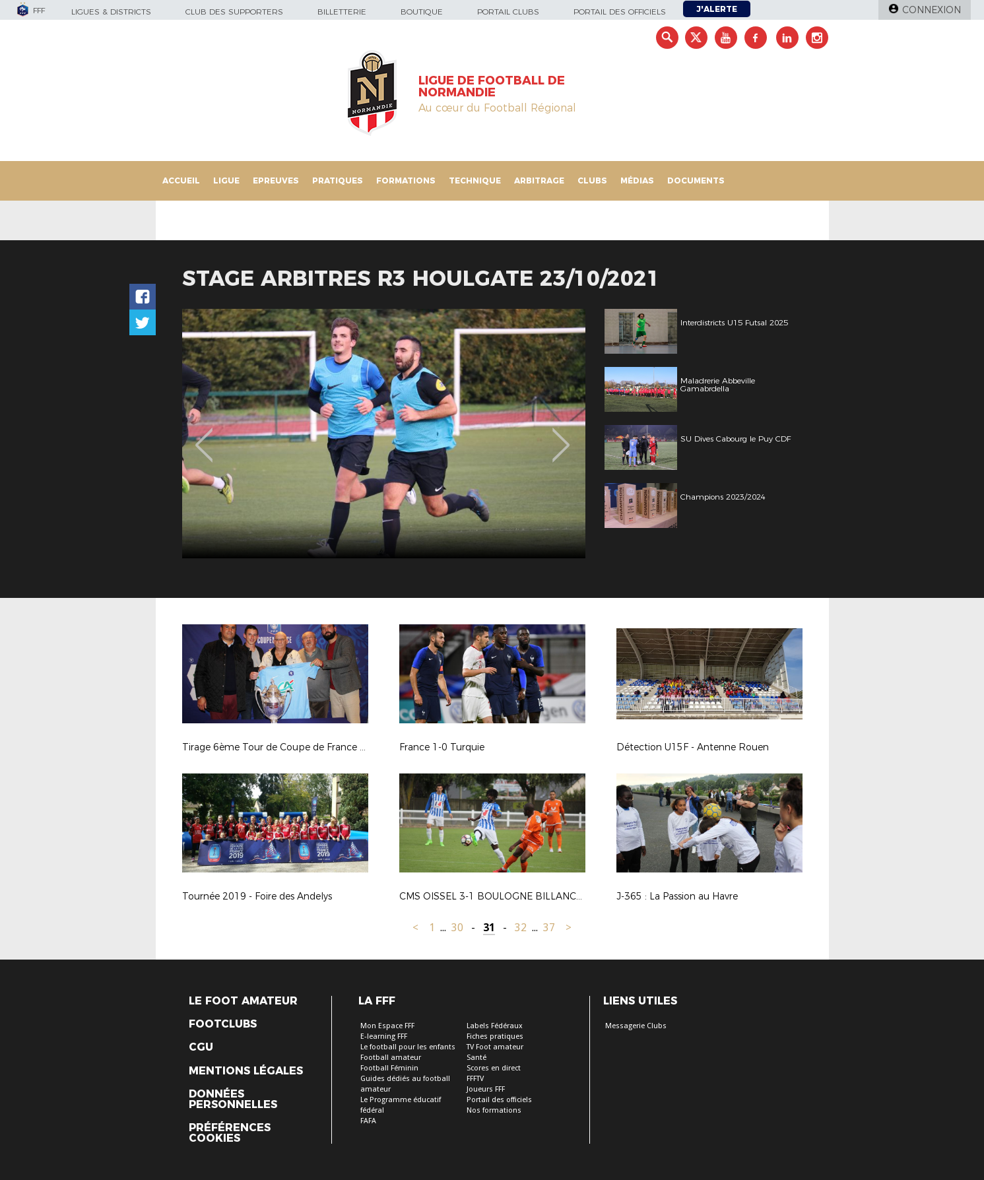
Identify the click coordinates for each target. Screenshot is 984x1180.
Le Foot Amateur (243, 1001)
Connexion (931, 10)
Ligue (226, 180)
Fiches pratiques (495, 1036)
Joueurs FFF (486, 1089)
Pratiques (337, 180)
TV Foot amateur (495, 1047)
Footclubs (223, 1024)
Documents (696, 180)
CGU (201, 1047)
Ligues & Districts (111, 11)
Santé (476, 1057)
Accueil (181, 180)
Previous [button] (203, 435)
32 (521, 927)
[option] (397, 433)
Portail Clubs (508, 11)
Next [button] (560, 435)
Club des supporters (234, 11)
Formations (406, 180)
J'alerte (716, 9)
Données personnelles (233, 1099)
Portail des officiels (620, 11)
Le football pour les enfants (407, 1047)
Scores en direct (494, 1068)
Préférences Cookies (230, 1133)
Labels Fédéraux (495, 1026)
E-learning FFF (383, 1036)
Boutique (422, 11)
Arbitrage (539, 180)
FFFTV (475, 1078)
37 (549, 927)
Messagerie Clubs (636, 1026)
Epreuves (276, 180)
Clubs (592, 180)
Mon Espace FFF (387, 1026)
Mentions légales (246, 1071)
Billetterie (341, 11)
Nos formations (494, 1110)
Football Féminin (389, 1068)
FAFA (368, 1121)
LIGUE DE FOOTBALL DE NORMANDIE (491, 86)
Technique (475, 180)
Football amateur (390, 1057)
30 (457, 927)
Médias (637, 180)
